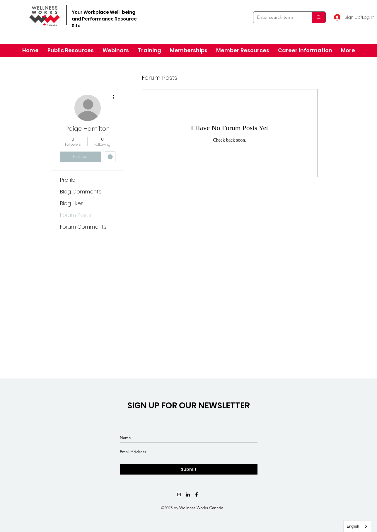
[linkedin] (188, 494)
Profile (67, 179)
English (353, 526)
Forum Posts (75, 215)
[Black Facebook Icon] (196, 494)
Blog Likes (71, 203)
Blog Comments (80, 191)
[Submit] (188, 469)
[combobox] (357, 526)
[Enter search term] (278, 17)
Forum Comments (83, 226)
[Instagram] (179, 494)
